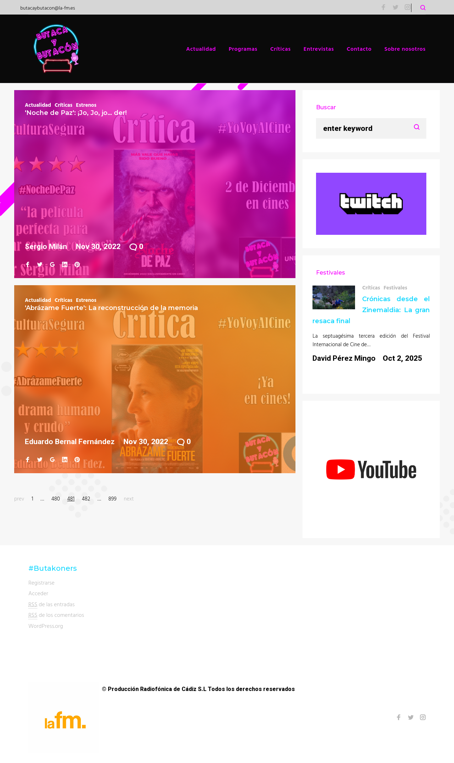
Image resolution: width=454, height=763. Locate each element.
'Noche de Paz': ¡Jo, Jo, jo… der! (76, 113)
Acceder (38, 593)
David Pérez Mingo (344, 358)
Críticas (280, 48)
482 (86, 498)
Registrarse (41, 582)
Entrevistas (319, 48)
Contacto (359, 48)
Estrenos (86, 105)
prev (19, 498)
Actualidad (201, 48)
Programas (243, 48)
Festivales (395, 287)
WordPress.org (45, 625)
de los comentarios (56, 614)
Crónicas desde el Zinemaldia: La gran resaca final (371, 310)
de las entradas (51, 604)
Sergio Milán (46, 246)
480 (55, 498)
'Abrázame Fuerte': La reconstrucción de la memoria (111, 308)
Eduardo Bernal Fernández (70, 441)
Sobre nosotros (405, 48)
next (129, 498)
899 (112, 498)
